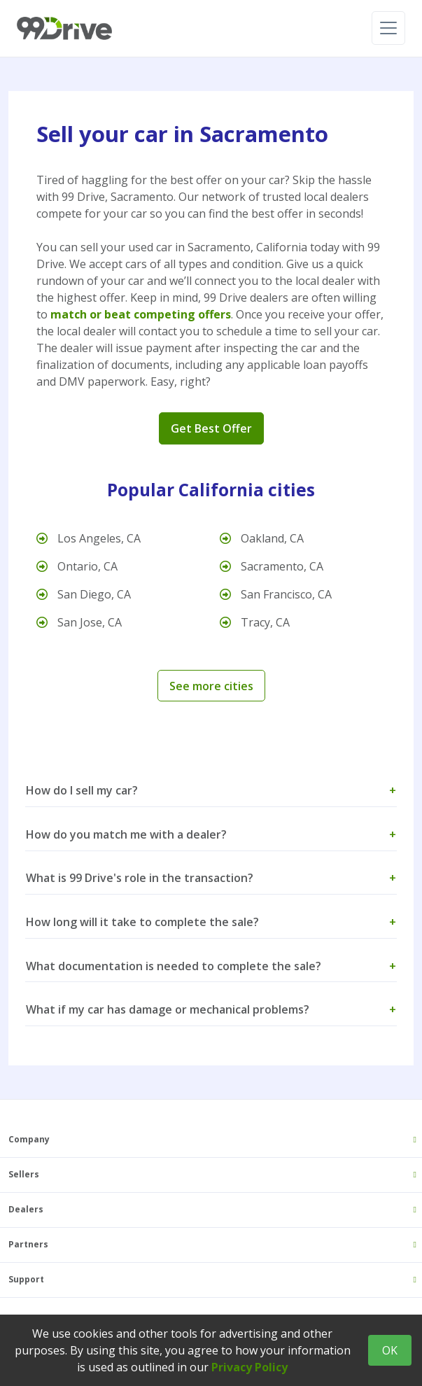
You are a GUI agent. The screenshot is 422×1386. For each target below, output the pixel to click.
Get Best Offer (211, 428)
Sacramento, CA (271, 566)
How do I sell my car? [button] (211, 790)
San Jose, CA (79, 622)
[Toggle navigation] (388, 28)
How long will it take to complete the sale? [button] (211, 921)
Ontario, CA (77, 566)
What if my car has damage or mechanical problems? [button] (211, 1009)
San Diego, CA (83, 594)
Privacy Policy (249, 1367)
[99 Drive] (64, 28)
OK (390, 1350)
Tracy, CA (255, 622)
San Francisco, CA (276, 594)
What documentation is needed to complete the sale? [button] (211, 966)
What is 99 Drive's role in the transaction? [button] (211, 877)
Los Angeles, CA (88, 538)
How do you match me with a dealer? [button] (211, 834)
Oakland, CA (262, 538)
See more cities (211, 686)
